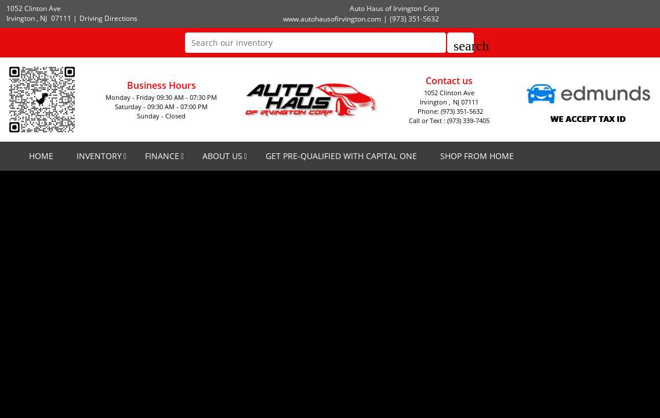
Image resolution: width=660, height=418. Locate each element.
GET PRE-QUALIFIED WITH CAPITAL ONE (341, 155)
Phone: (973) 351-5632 (450, 111)
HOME (41, 155)
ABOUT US (222, 155)
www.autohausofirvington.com (332, 19)
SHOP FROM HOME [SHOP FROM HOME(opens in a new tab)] (477, 155)
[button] (460, 43)
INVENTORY (99, 155)
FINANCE (162, 155)
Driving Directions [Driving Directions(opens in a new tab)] (108, 18)
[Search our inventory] (315, 43)
